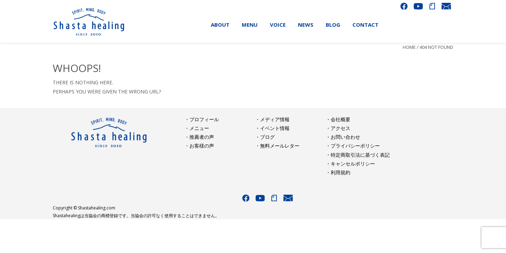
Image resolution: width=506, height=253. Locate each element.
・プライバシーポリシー (353, 145)
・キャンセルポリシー (350, 163)
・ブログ (265, 137)
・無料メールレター (277, 145)
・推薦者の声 (199, 137)
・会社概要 (338, 119)
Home (409, 47)
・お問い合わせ (343, 137)
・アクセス (338, 128)
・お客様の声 (199, 145)
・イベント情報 (272, 128)
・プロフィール (201, 119)
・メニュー (196, 128)
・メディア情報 (272, 119)
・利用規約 (338, 172)
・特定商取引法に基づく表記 (358, 154)
